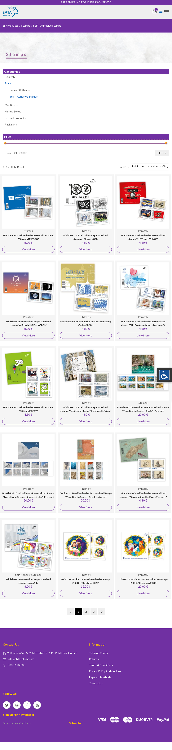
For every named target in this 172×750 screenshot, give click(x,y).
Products (12, 25)
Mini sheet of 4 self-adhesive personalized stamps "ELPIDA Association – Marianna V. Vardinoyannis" (143, 325)
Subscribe (75, 723)
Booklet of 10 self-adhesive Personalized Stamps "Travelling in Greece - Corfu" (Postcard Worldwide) (143, 411)
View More (28, 249)
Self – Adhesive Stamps (24, 96)
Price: (9, 153)
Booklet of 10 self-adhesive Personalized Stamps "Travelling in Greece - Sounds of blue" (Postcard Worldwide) (28, 497)
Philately (10, 77)
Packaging (11, 124)
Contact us (96, 683)
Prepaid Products (15, 118)
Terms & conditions (101, 665)
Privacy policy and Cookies (105, 671)
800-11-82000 (16, 665)
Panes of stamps (20, 90)
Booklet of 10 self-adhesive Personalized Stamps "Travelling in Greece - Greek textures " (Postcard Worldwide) (86, 497)
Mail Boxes (11, 105)
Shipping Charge (99, 653)
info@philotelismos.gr (21, 658)
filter (162, 153)
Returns (94, 658)
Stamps (25, 25)
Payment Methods (100, 677)
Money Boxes (13, 111)
